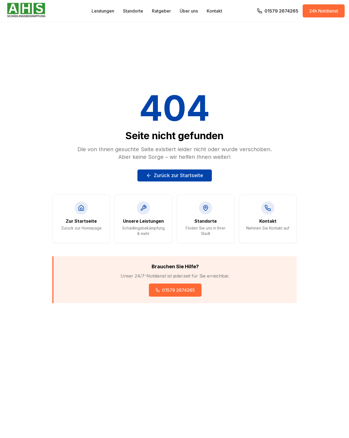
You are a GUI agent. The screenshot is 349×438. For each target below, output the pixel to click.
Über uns (189, 11)
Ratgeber (161, 11)
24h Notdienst (323, 11)
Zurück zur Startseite (174, 175)
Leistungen (103, 11)
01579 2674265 (175, 290)
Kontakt (214, 11)
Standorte (133, 11)
